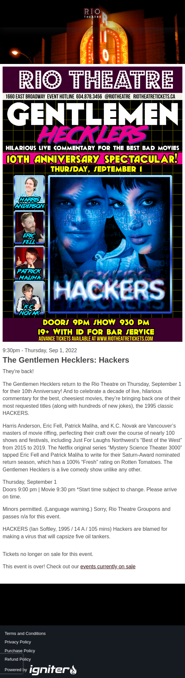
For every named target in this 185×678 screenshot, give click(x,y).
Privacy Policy (18, 641)
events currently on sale (107, 566)
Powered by (41, 669)
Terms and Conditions (25, 633)
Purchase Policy (20, 650)
